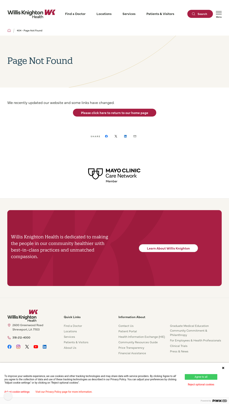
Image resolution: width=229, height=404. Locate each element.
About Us (70, 347)
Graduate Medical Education (189, 326)
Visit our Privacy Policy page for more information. (63, 391)
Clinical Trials (179, 346)
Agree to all (201, 376)
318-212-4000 (21, 337)
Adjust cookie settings (17, 391)
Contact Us (126, 326)
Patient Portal (127, 331)
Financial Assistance (132, 353)
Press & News (179, 351)
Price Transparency (131, 347)
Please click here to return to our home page (114, 112)
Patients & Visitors (76, 342)
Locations (70, 331)
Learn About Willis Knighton (168, 248)
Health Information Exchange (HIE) (141, 337)
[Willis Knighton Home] (31, 13)
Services (69, 337)
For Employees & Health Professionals (195, 340)
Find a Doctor (73, 326)
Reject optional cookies (201, 384)
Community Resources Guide (138, 342)
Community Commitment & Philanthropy (188, 332)
